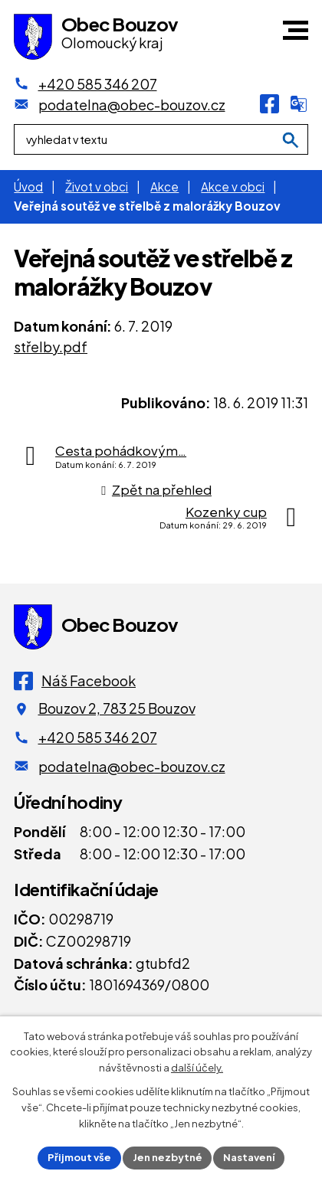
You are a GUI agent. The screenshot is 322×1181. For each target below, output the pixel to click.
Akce (164, 186)
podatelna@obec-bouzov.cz (131, 766)
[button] (295, 30)
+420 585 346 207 (97, 737)
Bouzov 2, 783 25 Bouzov (117, 708)
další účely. (197, 1068)
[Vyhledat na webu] (290, 141)
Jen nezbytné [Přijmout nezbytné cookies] (167, 1157)
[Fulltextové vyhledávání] (161, 140)
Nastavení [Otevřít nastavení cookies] (249, 1157)
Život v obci (96, 186)
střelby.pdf (50, 346)
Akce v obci (232, 186)
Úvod (28, 186)
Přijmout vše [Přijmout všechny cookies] (79, 1157)
